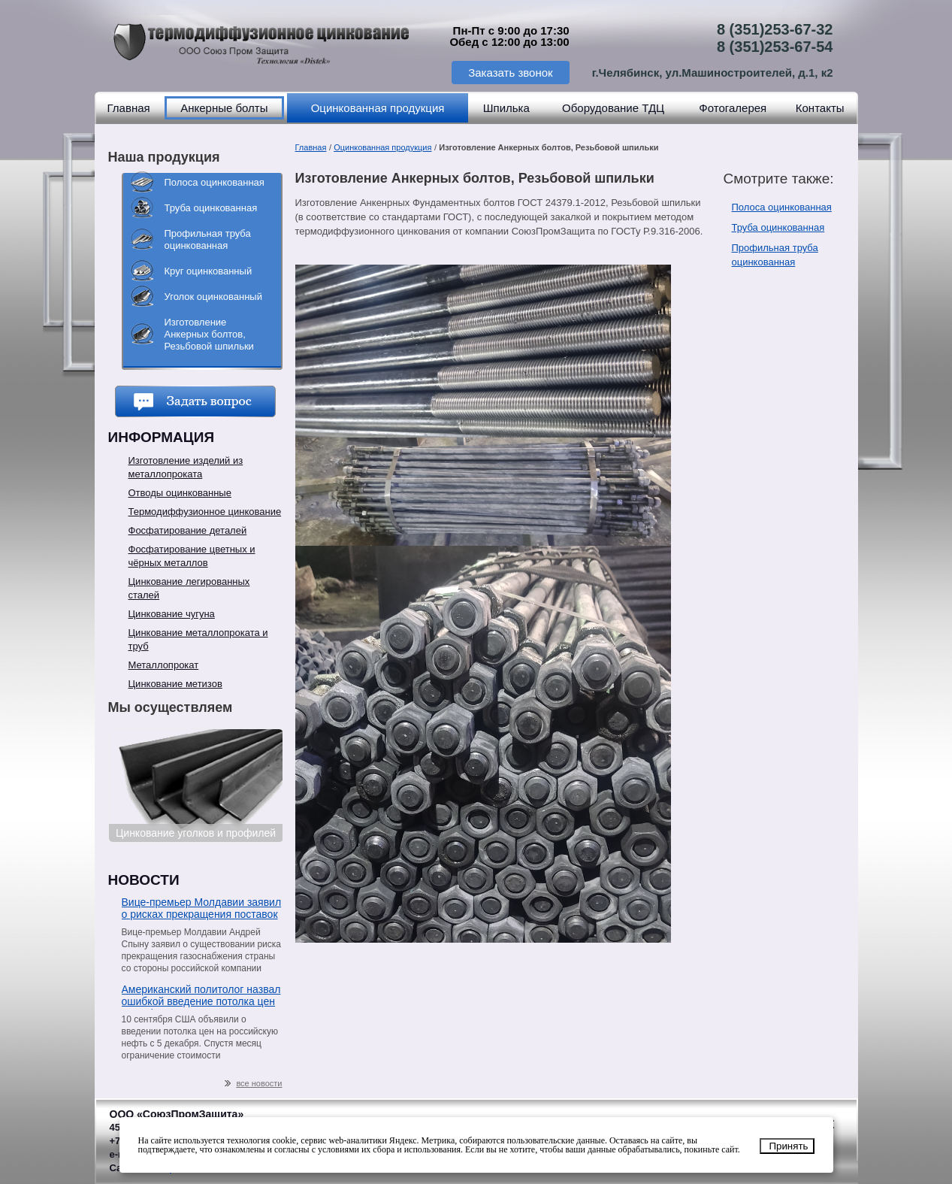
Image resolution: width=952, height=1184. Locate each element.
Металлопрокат (163, 665)
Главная (128, 107)
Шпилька (506, 107)
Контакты (820, 107)
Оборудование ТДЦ (613, 107)
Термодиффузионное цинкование (205, 511)
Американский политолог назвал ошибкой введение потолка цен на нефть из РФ (201, 996)
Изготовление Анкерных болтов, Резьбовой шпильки (209, 334)
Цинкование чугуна (171, 613)
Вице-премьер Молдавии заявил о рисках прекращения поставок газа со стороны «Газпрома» (202, 909)
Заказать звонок (510, 72)
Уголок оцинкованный (213, 296)
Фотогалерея (732, 107)
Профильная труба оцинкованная (208, 239)
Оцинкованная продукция (378, 107)
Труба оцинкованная (211, 207)
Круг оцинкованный (208, 271)
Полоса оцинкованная (214, 182)
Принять (788, 1146)
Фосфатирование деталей (187, 530)
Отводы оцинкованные (179, 492)
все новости (253, 1084)
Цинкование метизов (175, 683)
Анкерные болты (223, 107)
